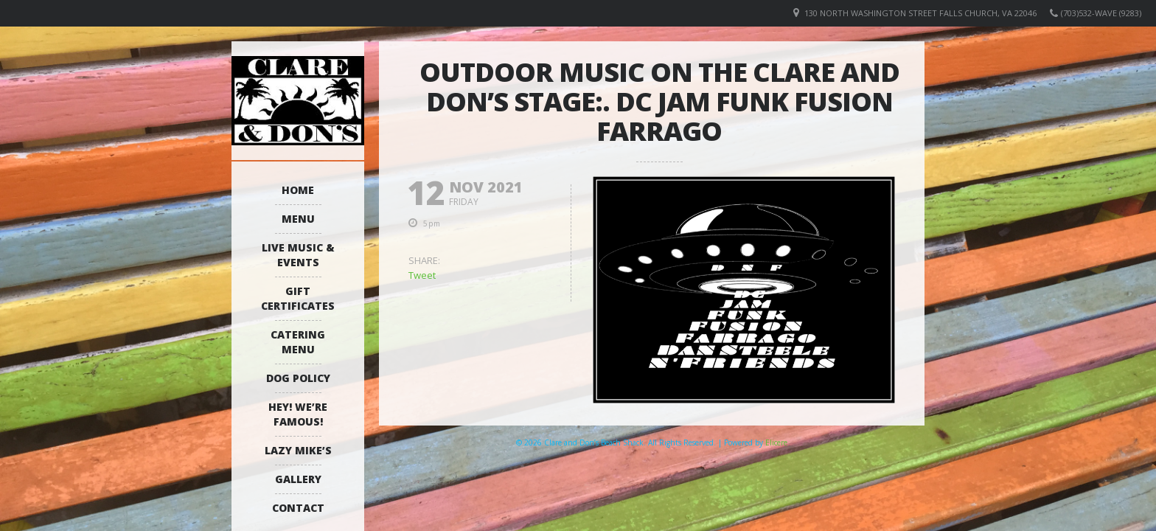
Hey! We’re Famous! (297, 414)
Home (298, 190)
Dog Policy (298, 378)
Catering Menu (298, 341)
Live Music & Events (298, 254)
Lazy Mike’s (298, 450)
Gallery (298, 479)
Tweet (422, 275)
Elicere (776, 442)
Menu (298, 219)
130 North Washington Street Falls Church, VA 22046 (920, 12)
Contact (298, 508)
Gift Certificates (298, 298)
